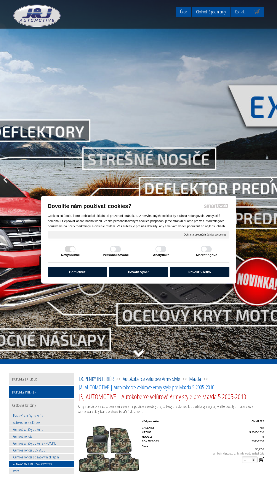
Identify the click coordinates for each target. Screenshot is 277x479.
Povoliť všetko (199, 272)
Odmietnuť (77, 272)
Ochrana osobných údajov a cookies (205, 234)
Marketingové (206, 255)
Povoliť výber (138, 272)
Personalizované (116, 255)
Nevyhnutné (70, 255)
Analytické (161, 255)
